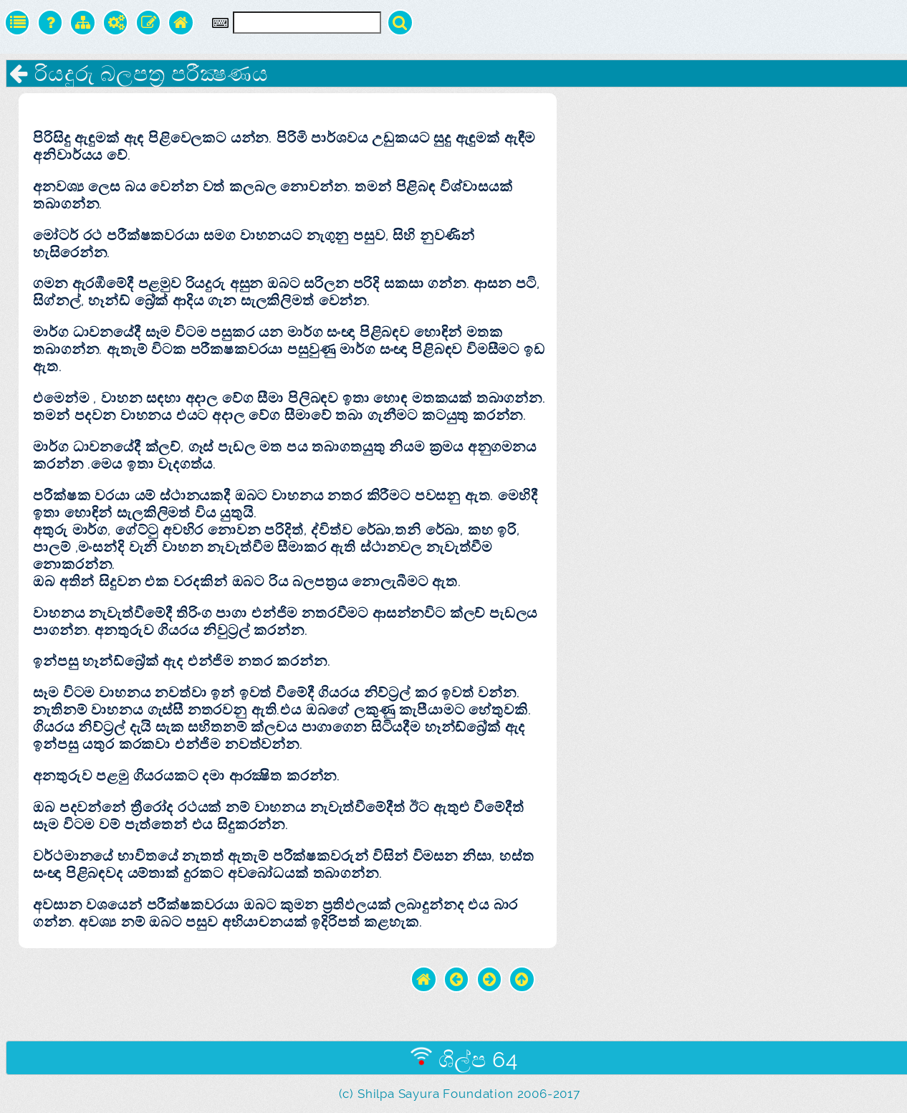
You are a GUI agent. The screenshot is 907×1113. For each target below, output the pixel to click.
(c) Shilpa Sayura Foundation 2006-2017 (459, 1093)
